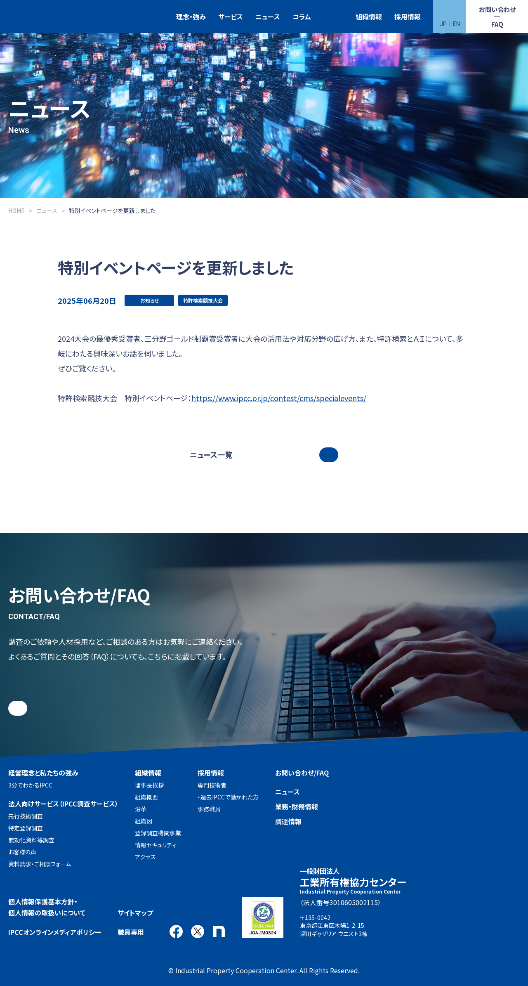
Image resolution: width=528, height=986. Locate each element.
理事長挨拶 (149, 785)
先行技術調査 (25, 816)
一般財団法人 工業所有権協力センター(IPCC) (31, 16)
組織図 (143, 821)
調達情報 (288, 821)
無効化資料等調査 (31, 840)
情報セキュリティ (155, 845)
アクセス (145, 857)
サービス (230, 16)
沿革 (140, 809)
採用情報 (407, 16)
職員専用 (131, 932)
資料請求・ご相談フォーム (39, 864)
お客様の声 (22, 852)
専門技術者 (212, 785)
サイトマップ (135, 912)
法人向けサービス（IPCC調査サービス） (63, 804)
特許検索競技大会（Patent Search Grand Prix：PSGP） (333, 17)
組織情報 (369, 16)
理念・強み (191, 16)
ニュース (267, 16)
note (219, 931)
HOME (16, 210)
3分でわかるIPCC (30, 785)
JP (443, 24)
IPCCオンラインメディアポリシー (54, 932)
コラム (301, 16)
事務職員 (209, 809)
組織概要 (146, 797)
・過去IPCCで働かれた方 (228, 797)
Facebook (176, 931)
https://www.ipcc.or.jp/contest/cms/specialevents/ (278, 398)
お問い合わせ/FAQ (302, 773)
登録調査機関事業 (158, 833)
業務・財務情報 (296, 806)
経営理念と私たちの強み (43, 773)
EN (456, 24)
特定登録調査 (25, 828)
